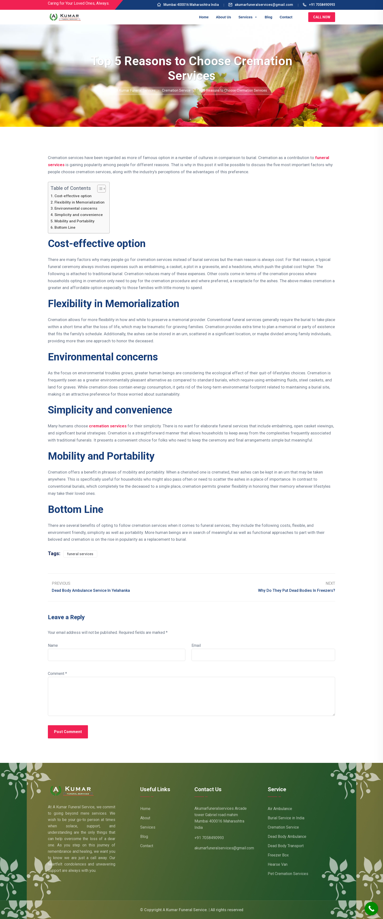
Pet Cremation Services (288, 873)
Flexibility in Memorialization (79, 202)
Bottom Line (64, 227)
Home (204, 17)
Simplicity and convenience (78, 215)
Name (53, 645)
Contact (286, 17)
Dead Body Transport (286, 845)
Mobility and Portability (74, 221)
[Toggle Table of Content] (99, 188)
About (145, 818)
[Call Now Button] (371, 908)
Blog (268, 17)
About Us (223, 17)
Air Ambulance (280, 808)
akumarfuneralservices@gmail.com (260, 5)
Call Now (321, 17)
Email (196, 645)
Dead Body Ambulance (287, 836)
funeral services (80, 554)
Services (247, 17)
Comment (57, 673)
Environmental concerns (75, 208)
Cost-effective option (73, 196)
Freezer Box (278, 855)
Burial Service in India (286, 818)
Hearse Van (277, 864)
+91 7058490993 (318, 5)
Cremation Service (283, 827)
